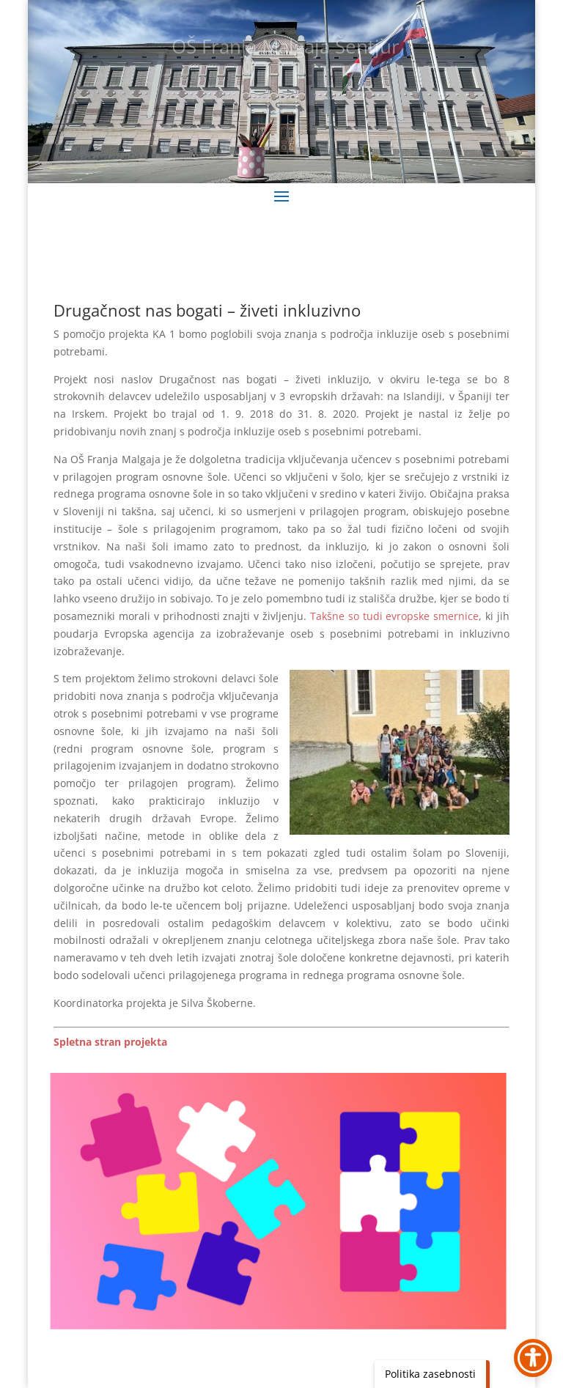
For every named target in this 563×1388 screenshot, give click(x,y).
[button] (281, 195)
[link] (110, 1042)
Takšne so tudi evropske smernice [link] (394, 616)
